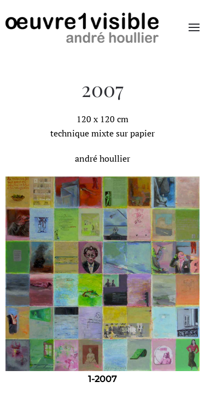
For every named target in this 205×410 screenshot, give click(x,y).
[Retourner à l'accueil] (82, 27)
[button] (194, 27)
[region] (102, 282)
